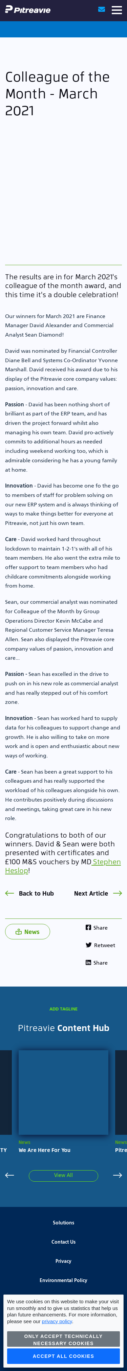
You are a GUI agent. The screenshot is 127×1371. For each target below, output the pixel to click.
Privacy (63, 1261)
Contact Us (63, 1242)
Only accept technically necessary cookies (63, 1340)
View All (63, 1175)
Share (97, 928)
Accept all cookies (63, 1356)
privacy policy (57, 1321)
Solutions (63, 1223)
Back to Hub (29, 893)
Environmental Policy (63, 1280)
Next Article (98, 893)
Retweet (100, 945)
